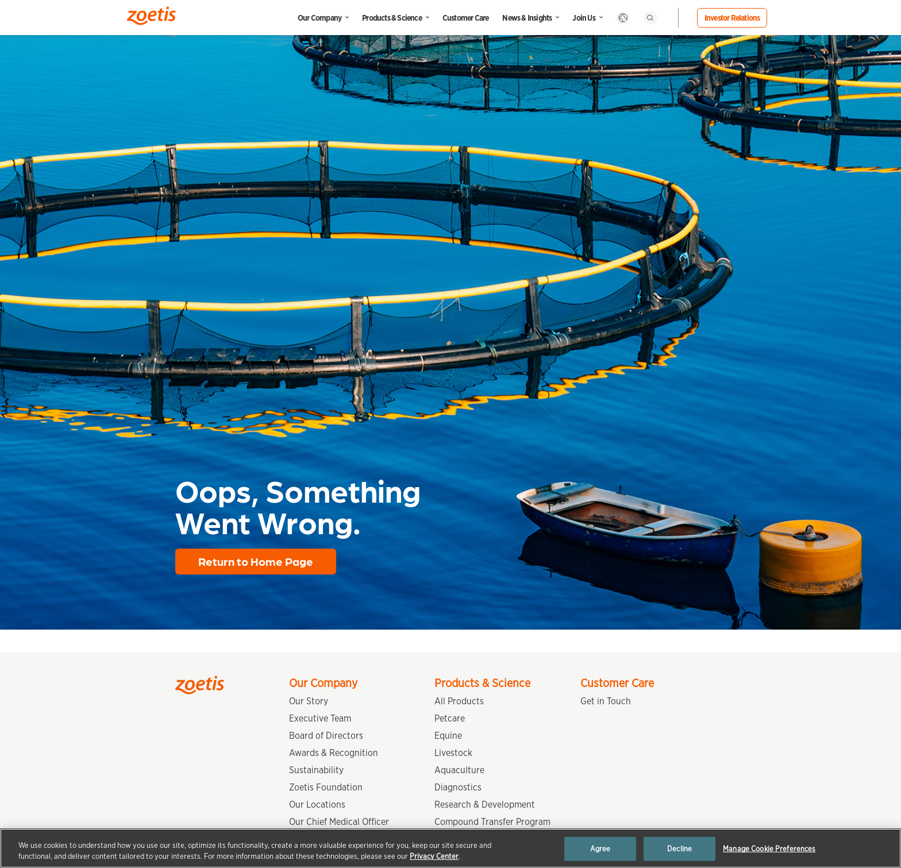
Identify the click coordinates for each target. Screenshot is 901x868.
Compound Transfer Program (492, 821)
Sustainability (316, 770)
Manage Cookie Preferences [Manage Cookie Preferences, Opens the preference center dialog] (769, 848)
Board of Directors (326, 735)
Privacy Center (434, 856)
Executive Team (320, 718)
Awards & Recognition (333, 752)
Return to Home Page (255, 561)
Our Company (319, 17)
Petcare (449, 718)
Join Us (583, 17)
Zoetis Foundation (326, 787)
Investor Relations (732, 17)
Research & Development (484, 804)
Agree (600, 848)
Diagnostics (458, 787)
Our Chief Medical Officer (339, 821)
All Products (459, 701)
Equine (448, 735)
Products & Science (392, 17)
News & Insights (527, 17)
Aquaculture (459, 770)
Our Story (308, 701)
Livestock (453, 752)
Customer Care (465, 17)
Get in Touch (605, 701)
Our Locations (317, 804)
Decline (679, 848)
